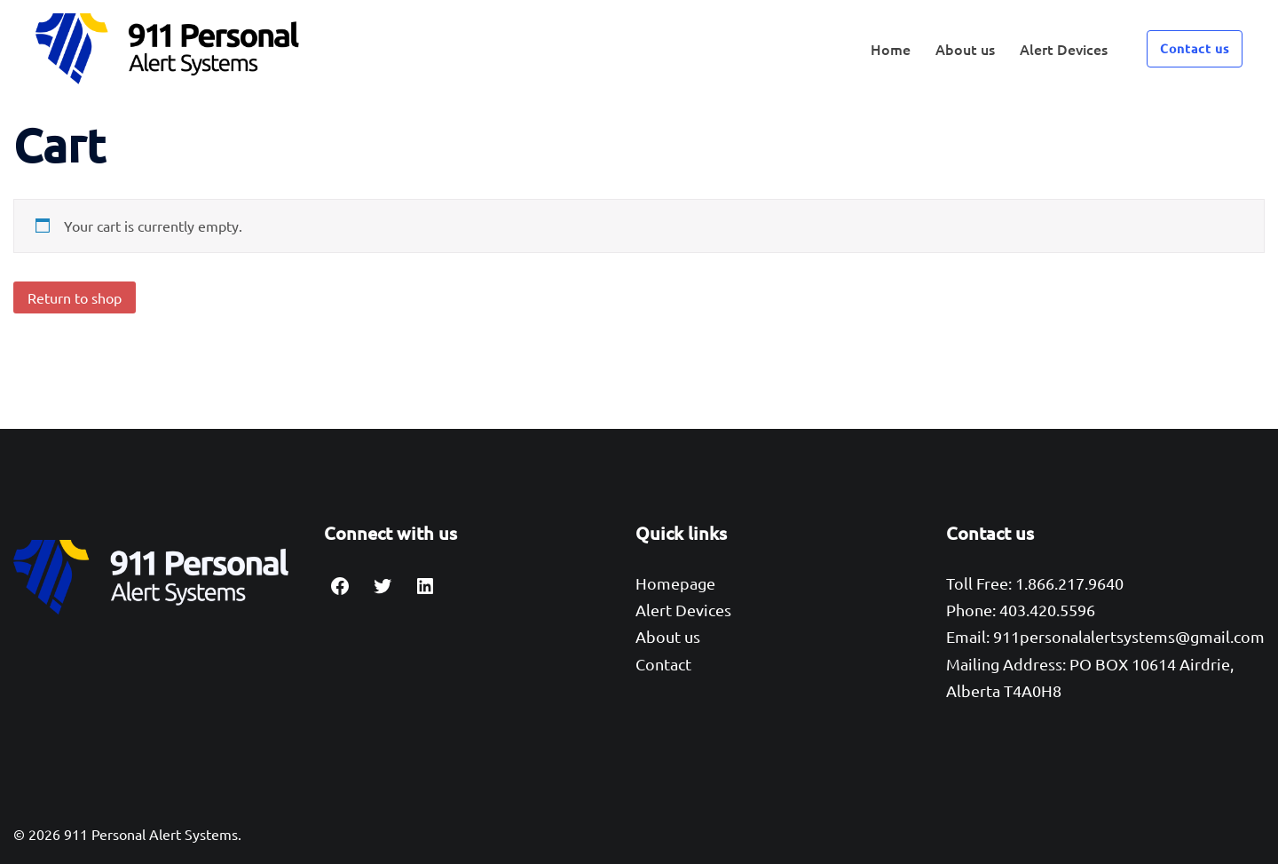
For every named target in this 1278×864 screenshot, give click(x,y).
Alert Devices (1064, 49)
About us (965, 49)
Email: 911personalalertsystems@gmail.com (1105, 636)
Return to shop (75, 297)
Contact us (1194, 48)
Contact (663, 663)
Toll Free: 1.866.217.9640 (1035, 583)
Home (891, 49)
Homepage (675, 583)
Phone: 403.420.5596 (1020, 609)
